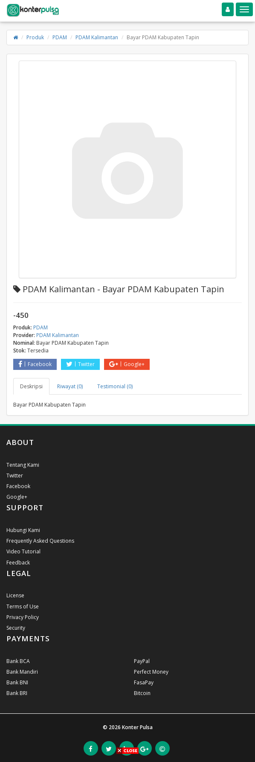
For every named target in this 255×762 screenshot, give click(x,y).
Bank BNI (17, 682)
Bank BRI (16, 693)
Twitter (80, 364)
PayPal (142, 661)
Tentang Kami (22, 464)
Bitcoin (142, 693)
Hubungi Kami (23, 530)
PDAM (59, 37)
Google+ (127, 364)
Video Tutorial (23, 551)
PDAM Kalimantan (96, 37)
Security (15, 627)
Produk (35, 37)
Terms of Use (22, 606)
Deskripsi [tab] (31, 386)
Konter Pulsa (137, 727)
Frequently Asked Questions (40, 540)
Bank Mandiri (22, 671)
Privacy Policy (22, 617)
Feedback (18, 562)
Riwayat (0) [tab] (70, 386)
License (15, 595)
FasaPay (144, 682)
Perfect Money (151, 671)
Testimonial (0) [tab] (115, 386)
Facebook (35, 364)
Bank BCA (18, 661)
